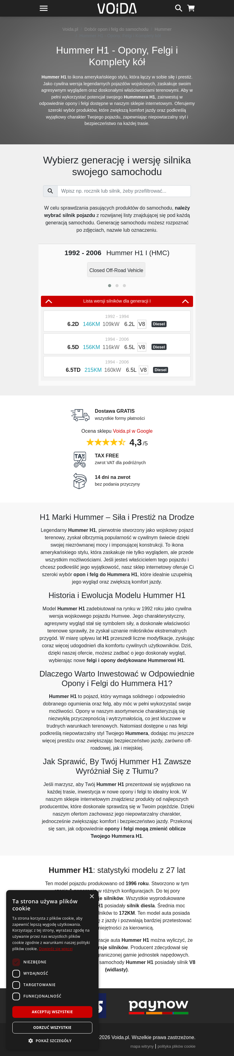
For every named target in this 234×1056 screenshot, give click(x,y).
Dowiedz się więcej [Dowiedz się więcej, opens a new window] (56, 948)
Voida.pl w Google (133, 431)
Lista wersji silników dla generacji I (117, 301)
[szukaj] (178, 7)
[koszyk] (191, 7)
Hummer (163, 29)
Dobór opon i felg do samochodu (116, 29)
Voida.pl (70, 29)
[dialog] (52, 970)
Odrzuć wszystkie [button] (52, 1027)
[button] (109, 286)
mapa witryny (142, 1046)
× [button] (91, 896)
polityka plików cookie (177, 1046)
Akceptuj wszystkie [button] (52, 1011)
